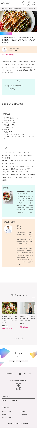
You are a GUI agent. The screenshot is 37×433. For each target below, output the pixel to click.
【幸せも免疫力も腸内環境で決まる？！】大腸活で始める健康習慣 (27, 324)
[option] (11, 322)
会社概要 (4, 420)
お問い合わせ (23, 420)
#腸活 (3, 55)
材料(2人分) (12, 89)
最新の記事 (9, 8)
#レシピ (17, 55)
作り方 (11, 92)
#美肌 (21, 331)
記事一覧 (4, 406)
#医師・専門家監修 (10, 55)
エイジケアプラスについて (8, 416)
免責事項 (22, 416)
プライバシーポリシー (7, 423)
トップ (3, 8)
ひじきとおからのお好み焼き (14, 86)
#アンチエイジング (22, 366)
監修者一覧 (14, 406)
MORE (16, 343)
